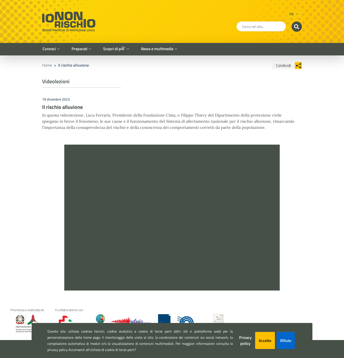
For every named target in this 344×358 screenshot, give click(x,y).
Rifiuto (285, 341)
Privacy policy (245, 340)
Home (47, 65)
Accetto (265, 341)
